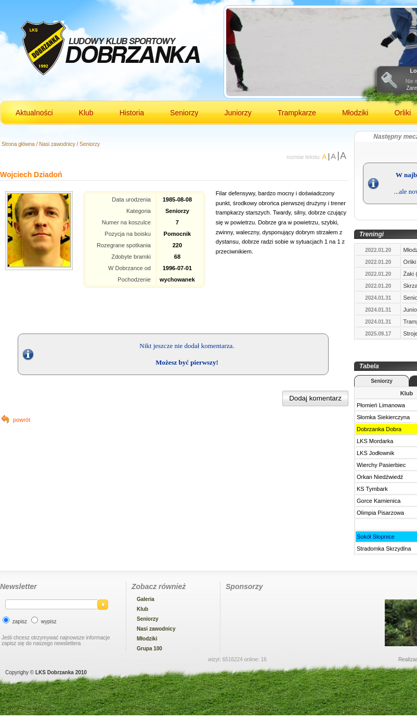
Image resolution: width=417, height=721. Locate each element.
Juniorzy (238, 113)
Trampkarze (297, 113)
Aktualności (34, 113)
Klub (86, 113)
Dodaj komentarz (315, 398)
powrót (21, 420)
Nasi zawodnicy (57, 144)
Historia (132, 113)
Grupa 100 (149, 648)
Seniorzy (184, 113)
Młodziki (355, 113)
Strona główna (18, 144)
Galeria (145, 599)
